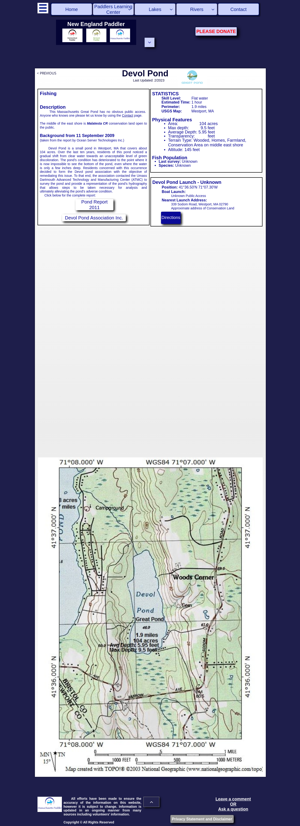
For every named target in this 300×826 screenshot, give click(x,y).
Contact (127, 115)
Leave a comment (233, 799)
